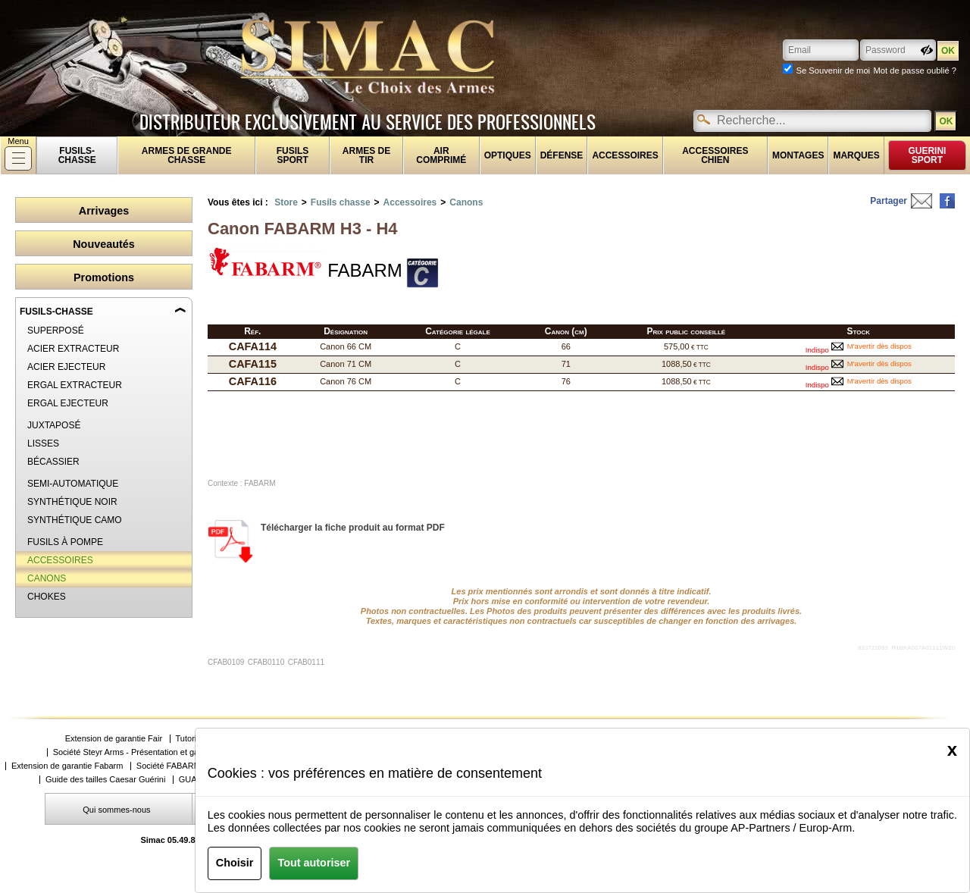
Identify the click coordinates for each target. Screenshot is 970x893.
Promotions (104, 277)
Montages (798, 155)
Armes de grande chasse (187, 155)
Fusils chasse (341, 202)
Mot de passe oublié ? (915, 70)
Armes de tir (366, 155)
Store (286, 202)
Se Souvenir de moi (833, 70)
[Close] (952, 749)
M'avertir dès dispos (879, 346)
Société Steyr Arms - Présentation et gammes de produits (159, 752)
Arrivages (104, 211)
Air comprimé (441, 155)
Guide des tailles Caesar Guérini (105, 780)
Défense (562, 155)
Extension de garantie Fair (113, 739)
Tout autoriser (313, 863)
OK (946, 121)
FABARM (305, 263)
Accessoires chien (715, 155)
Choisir (235, 863)
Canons (466, 202)
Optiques (507, 155)
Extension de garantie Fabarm (67, 766)
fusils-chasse (77, 155)
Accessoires (625, 155)
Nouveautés (104, 244)
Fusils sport (293, 155)
